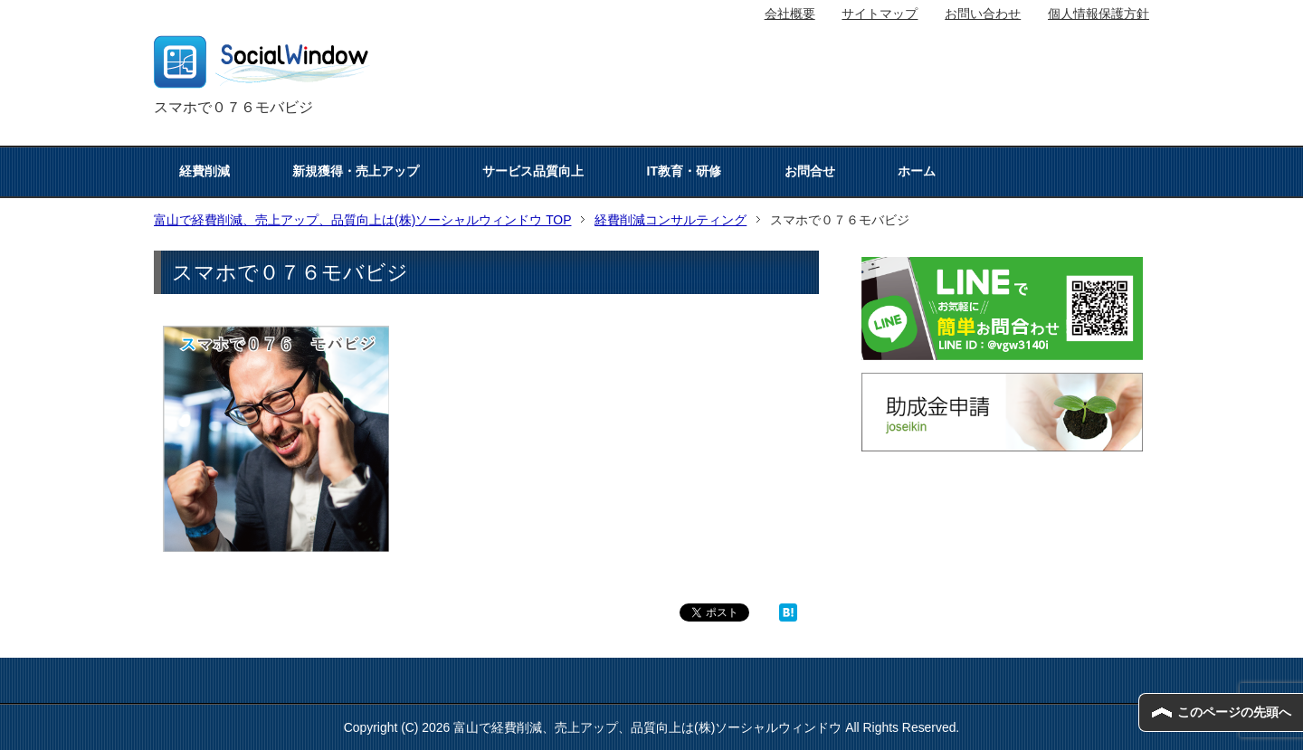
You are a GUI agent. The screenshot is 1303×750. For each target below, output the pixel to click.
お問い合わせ (983, 13)
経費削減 (204, 171)
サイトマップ (880, 13)
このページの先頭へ (1234, 712)
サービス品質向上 (533, 171)
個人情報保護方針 (1098, 13)
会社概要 (790, 13)
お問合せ (810, 171)
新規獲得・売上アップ (355, 171)
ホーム (917, 171)
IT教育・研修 (684, 171)
